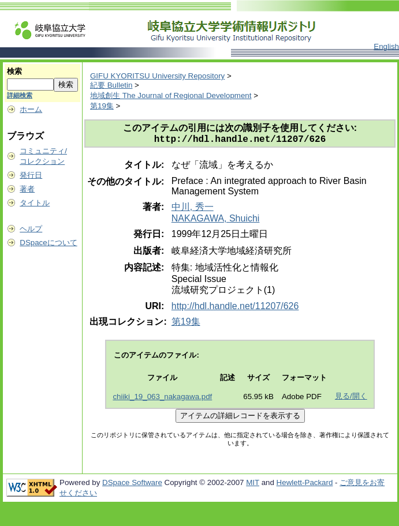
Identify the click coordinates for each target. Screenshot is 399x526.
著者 (27, 189)
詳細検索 (19, 95)
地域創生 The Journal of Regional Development (170, 95)
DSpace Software (132, 484)
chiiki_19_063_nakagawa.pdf (162, 398)
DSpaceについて (48, 242)
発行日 (31, 175)
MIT (252, 484)
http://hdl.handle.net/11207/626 (235, 308)
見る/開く (351, 398)
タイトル (35, 202)
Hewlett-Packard (305, 484)
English (386, 46)
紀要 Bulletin (111, 85)
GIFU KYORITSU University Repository (157, 76)
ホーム (31, 109)
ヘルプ (31, 228)
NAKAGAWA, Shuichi (215, 221)
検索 (14, 71)
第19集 (102, 106)
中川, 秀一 (192, 209)
